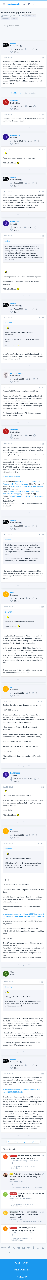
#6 (43, 318)
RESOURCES (22, 1269)
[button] (3, 4)
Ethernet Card (30, 16)
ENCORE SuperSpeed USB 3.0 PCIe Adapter (26, 496)
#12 (42, 787)
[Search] (43, 4)
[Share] (39, 58)
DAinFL (12, 1199)
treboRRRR (14, 1182)
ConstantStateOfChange (19, 1161)
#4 (43, 192)
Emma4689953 (15, 1233)
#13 (42, 844)
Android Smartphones (24, 1199)
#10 (42, 607)
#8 (43, 444)
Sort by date (16, 93)
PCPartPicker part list (11, 477)
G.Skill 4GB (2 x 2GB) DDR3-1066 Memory (27, 486)
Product (14, 19)
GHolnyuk (15, 1238)
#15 (42, 1074)
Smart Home (33, 1161)
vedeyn (6, 16)
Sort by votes (30, 93)
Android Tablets (28, 1233)
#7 (43, 387)
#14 (42, 982)
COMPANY (22, 1262)
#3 (43, 149)
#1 (43, 58)
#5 (43, 236)
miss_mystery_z (15, 1219)
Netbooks (5, 19)
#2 (43, 115)
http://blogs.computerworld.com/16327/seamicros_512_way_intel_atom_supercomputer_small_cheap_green (23, 916)
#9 (43, 535)
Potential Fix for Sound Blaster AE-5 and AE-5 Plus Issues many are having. (25, 1176)
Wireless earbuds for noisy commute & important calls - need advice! (24, 1214)
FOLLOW (22, 1276)
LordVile (19, 1222)
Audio (21, 1182)
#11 (42, 701)
